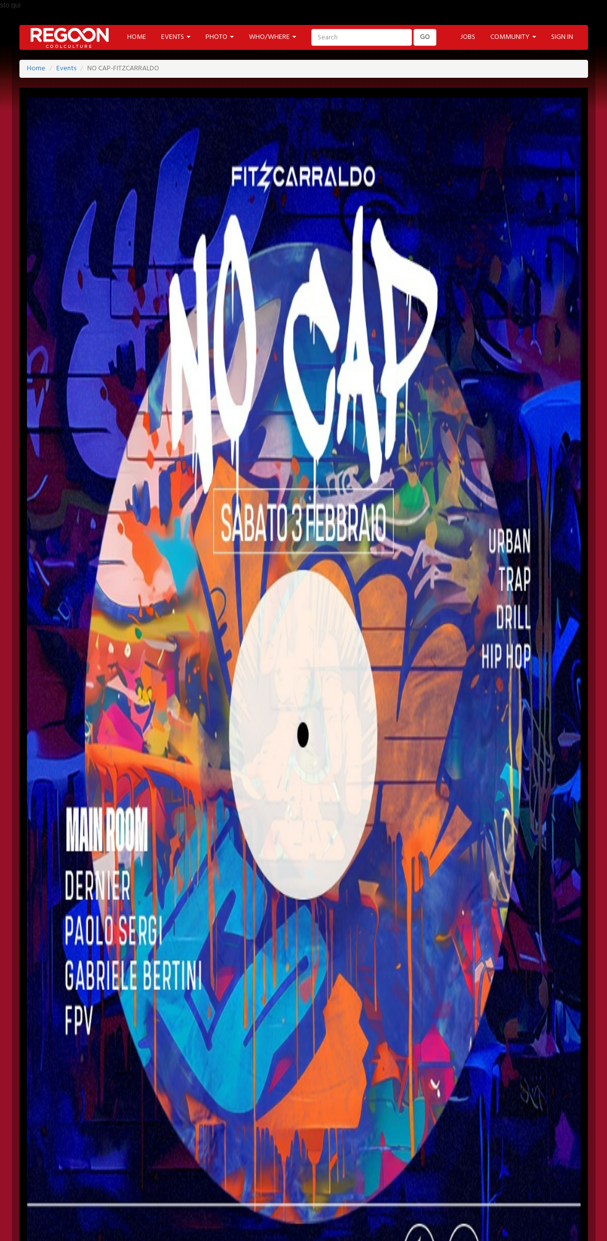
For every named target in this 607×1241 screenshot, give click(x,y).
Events (66, 68)
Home (36, 68)
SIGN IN (562, 37)
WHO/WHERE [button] (272, 37)
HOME (136, 37)
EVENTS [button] (176, 37)
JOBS (467, 37)
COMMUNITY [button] (513, 37)
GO (425, 37)
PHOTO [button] (219, 37)
